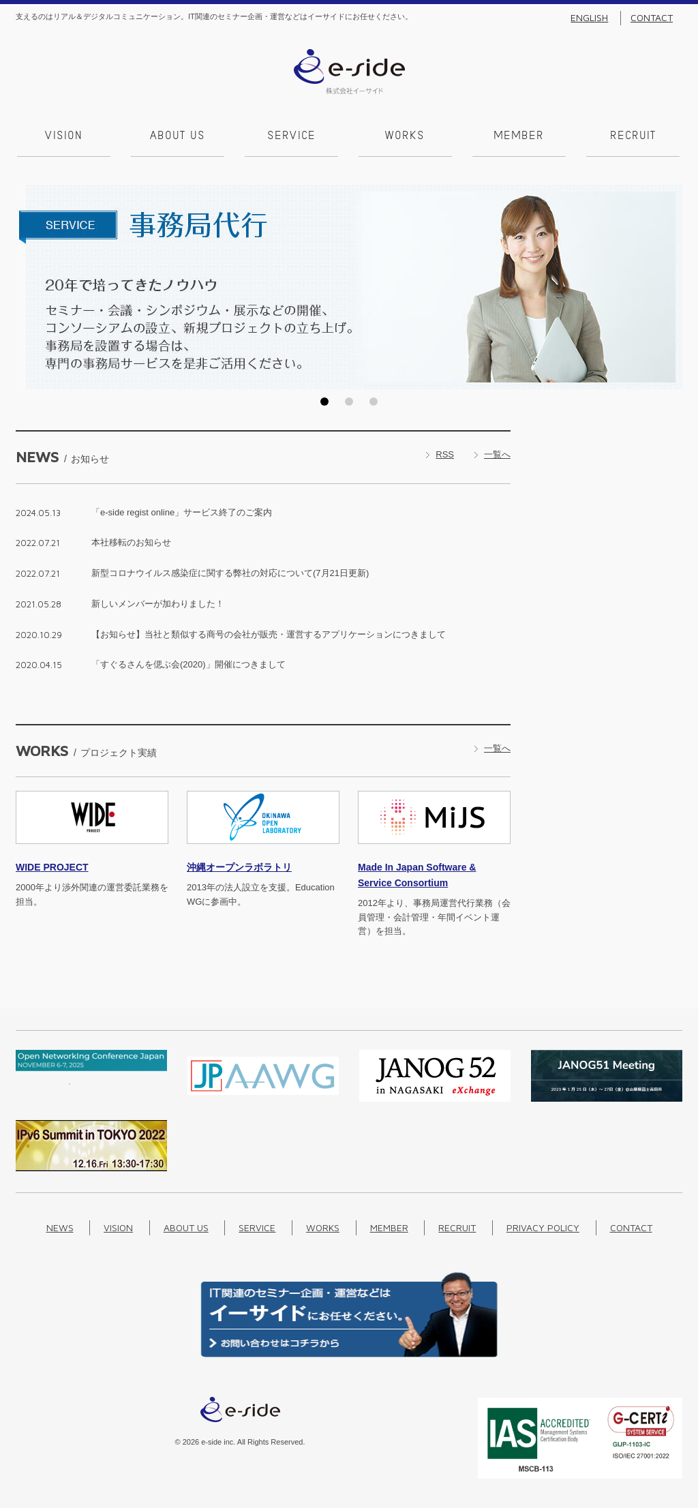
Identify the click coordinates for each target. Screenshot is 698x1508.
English (589, 17)
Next (668, 286)
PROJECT (52, 866)
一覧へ (497, 453)
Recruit (631, 136)
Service (290, 136)
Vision (62, 136)
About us (176, 136)
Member (518, 136)
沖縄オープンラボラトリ (239, 866)
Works (404, 136)
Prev (30, 286)
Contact (652, 17)
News (60, 1227)
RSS (445, 453)
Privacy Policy (542, 1227)
